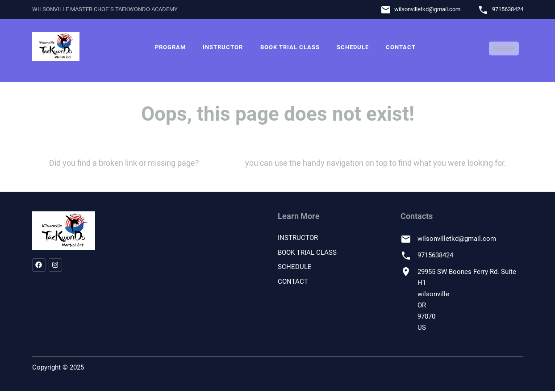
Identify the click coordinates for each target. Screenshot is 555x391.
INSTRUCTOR (223, 47)
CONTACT (401, 47)
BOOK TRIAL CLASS (290, 47)
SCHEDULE (353, 47)
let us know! (222, 163)
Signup (503, 48)
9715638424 (507, 9)
